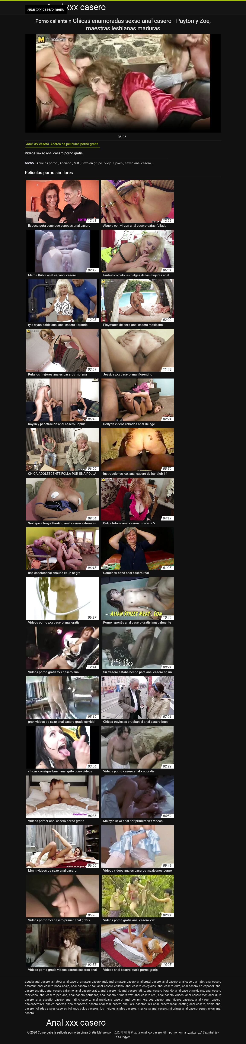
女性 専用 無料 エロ (127, 1034)
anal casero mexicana (189, 992)
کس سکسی (194, 1034)
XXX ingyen (123, 1038)
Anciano (67, 165)
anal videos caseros (179, 1001)
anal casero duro (168, 987)
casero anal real (100, 1005)
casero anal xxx (123, 1005)
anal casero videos (170, 996)
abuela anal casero (37, 983)
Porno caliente (52, 20)
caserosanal (168, 1005)
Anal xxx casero (151, 1034)
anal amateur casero (122, 983)
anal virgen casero (208, 1001)
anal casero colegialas (140, 987)
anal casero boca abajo (53, 987)
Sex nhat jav (211, 1034)
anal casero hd (110, 992)
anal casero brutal (83, 987)
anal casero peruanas (83, 996)
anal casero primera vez (116, 996)
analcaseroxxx (34, 1005)
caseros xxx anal (147, 1005)
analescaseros (77, 1005)
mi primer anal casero (183, 1010)
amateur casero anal (93, 983)
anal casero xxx (196, 996)
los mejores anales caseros (118, 1010)
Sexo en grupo (95, 165)
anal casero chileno (110, 987)
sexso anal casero (143, 165)
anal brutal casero (149, 983)
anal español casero (50, 1001)
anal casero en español (198, 987)
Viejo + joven (118, 165)
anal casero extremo (60, 992)
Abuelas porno (47, 165)
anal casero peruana (53, 996)
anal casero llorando (160, 992)
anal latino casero (78, 1001)
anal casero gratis (87, 992)
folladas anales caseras (51, 1010)
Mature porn (105, 1034)
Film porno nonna (174, 1034)
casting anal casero (191, 1005)
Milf (79, 165)
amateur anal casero (65, 983)
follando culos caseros (83, 1010)
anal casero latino (133, 992)
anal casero (170, 983)
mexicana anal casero (152, 1010)
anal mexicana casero (107, 1001)
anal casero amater (191, 983)
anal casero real (145, 996)
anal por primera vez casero (144, 1001)
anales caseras (56, 1005)
